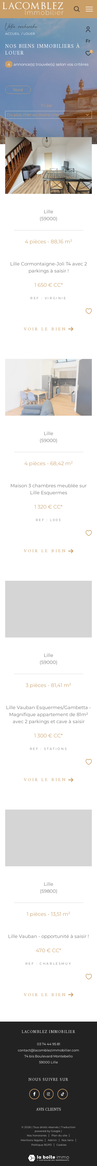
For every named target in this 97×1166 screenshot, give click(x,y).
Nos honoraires (37, 1135)
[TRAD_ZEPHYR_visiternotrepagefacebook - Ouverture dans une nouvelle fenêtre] (34, 1094)
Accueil (12, 34)
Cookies (61, 1145)
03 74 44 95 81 (48, 1044)
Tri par (47, 105)
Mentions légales (32, 1140)
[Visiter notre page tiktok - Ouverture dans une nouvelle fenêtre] (62, 1094)
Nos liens (68, 1140)
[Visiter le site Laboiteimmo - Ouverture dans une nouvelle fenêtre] (48, 1154)
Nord (18, 89)
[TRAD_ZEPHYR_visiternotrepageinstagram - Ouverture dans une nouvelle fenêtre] (48, 1094)
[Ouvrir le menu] (89, 9)
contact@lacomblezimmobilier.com (48, 1050)
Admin (53, 1140)
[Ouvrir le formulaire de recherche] (77, 9)
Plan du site (59, 1135)
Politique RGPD (41, 1145)
